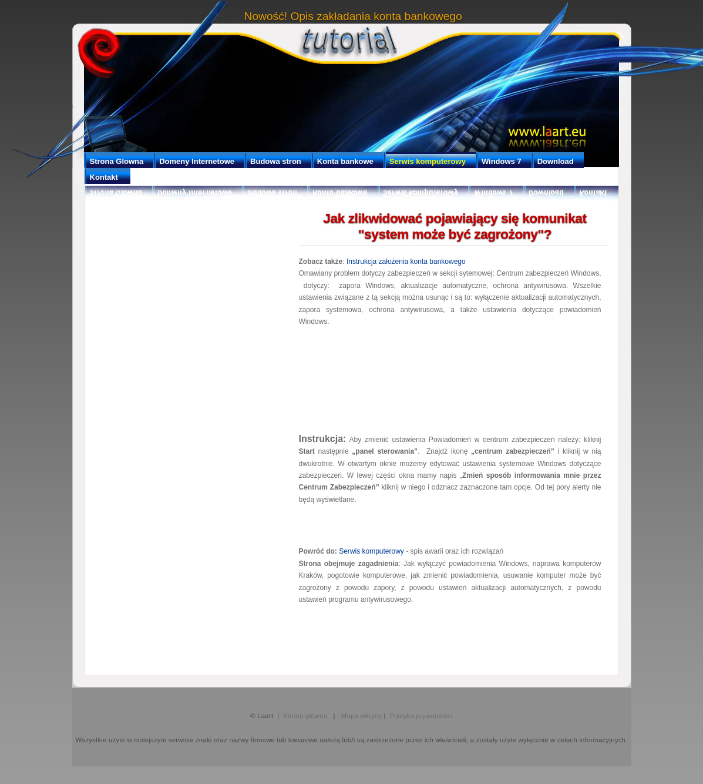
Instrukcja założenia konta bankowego (406, 261)
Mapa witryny (361, 715)
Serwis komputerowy (371, 551)
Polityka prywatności (420, 715)
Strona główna (307, 715)
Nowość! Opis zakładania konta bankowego (353, 16)
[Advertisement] (450, 378)
